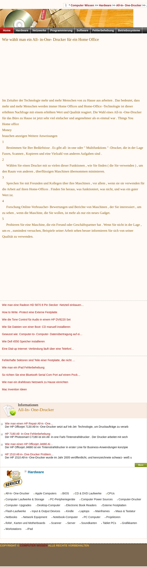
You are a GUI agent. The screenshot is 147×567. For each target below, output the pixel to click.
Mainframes (102, 511)
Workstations (13, 528)
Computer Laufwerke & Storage (25, 499)
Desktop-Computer (48, 505)
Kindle (70, 511)
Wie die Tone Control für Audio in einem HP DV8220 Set (36, 319)
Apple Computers (45, 493)
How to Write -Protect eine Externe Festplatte (30, 312)
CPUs (111, 493)
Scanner (56, 523)
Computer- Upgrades (18, 505)
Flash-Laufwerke (16, 511)
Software (82, 30)
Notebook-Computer (65, 517)
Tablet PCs (109, 523)
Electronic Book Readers (81, 505)
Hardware (105, 5)
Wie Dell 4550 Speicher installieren (24, 341)
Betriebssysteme (129, 30)
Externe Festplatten (114, 505)
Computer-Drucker (129, 499)
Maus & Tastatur (125, 511)
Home (7, 30)
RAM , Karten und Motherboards (25, 523)
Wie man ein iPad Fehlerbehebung (23, 367)
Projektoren (113, 517)
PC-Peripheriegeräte (62, 499)
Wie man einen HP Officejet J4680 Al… (29, 444)
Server (71, 523)
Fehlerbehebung (103, 30)
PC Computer (92, 517)
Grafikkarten (129, 523)
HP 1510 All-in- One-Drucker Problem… (29, 454)
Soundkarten (89, 523)
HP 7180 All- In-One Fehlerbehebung (28, 433)
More (140, 465)
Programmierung (61, 30)
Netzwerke (39, 30)
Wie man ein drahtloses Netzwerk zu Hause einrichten (35, 382)
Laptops (84, 511)
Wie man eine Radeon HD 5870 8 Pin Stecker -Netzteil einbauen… (43, 304)
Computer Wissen (82, 5)
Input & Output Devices (46, 511)
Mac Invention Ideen (15, 389)
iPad (30, 528)
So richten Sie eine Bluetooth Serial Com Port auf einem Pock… (41, 374)
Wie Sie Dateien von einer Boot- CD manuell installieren (36, 326)
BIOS (65, 493)
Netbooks (11, 517)
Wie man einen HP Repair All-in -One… (29, 423)
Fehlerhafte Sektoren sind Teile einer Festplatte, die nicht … (38, 360)
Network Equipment (35, 517)
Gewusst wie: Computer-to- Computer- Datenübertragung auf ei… (42, 334)
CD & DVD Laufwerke (88, 493)
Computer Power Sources (97, 499)
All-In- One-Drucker (17, 493)
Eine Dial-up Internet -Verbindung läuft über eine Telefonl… (38, 348)
